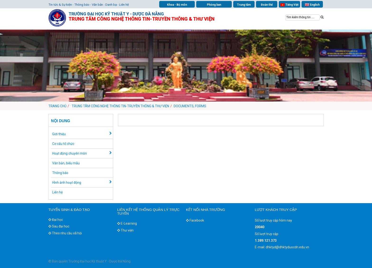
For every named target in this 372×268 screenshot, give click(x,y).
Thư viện (125, 230)
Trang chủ (57, 106)
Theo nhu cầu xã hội (65, 233)
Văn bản (97, 4)
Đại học (55, 220)
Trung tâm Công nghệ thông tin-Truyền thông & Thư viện (120, 106)
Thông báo (81, 4)
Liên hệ (124, 4)
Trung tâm (244, 4)
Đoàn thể (267, 4)
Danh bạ (111, 4)
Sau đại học (58, 226)
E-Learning (127, 223)
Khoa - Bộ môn (177, 4)
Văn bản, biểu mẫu (66, 163)
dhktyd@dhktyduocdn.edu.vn (287, 247)
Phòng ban (214, 4)
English (312, 4)
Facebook (195, 220)
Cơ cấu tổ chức (63, 144)
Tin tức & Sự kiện (60, 4)
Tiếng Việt (289, 4)
